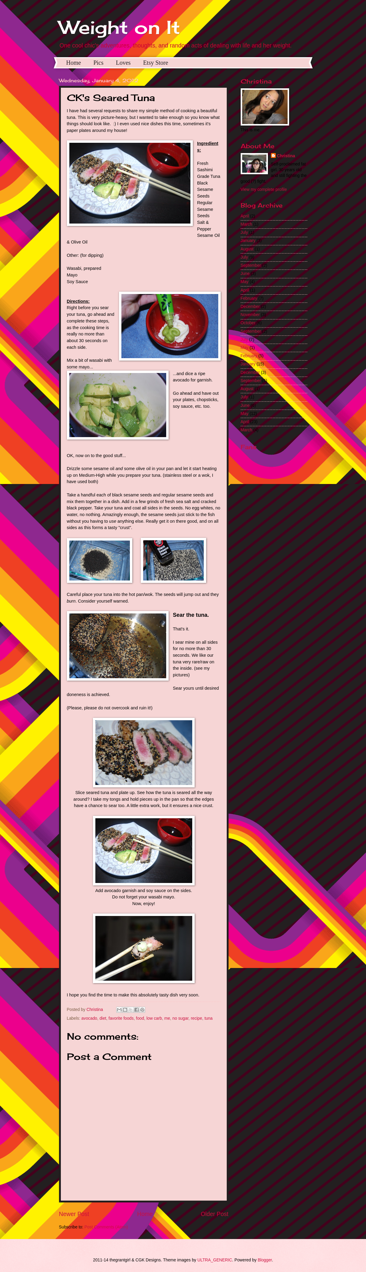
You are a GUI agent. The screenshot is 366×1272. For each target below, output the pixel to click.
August (247, 249)
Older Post (214, 1214)
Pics (98, 62)
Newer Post (74, 1214)
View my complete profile (264, 189)
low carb (154, 1018)
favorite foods (121, 1018)
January (248, 240)
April (245, 216)
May (245, 282)
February (249, 298)
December (250, 306)
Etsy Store (155, 62)
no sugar (181, 1018)
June (245, 273)
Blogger (265, 1260)
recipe (196, 1018)
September (251, 265)
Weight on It (119, 27)
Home (73, 62)
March (246, 224)
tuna (208, 1018)
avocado (89, 1018)
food (140, 1018)
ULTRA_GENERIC (214, 1260)
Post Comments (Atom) (106, 1227)
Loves (123, 62)
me (167, 1018)
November (250, 314)
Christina (286, 156)
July (244, 232)
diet (103, 1018)
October (248, 323)
